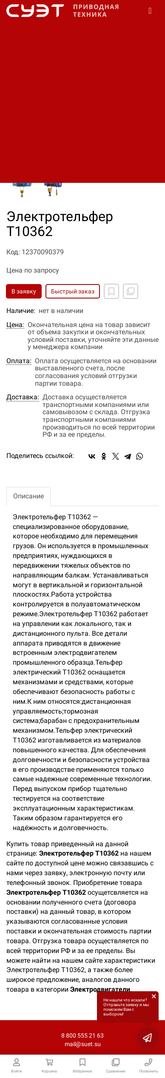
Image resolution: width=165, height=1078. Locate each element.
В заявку (23, 291)
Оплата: (18, 361)
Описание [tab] (28, 496)
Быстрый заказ (72, 291)
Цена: (15, 325)
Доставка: (22, 397)
